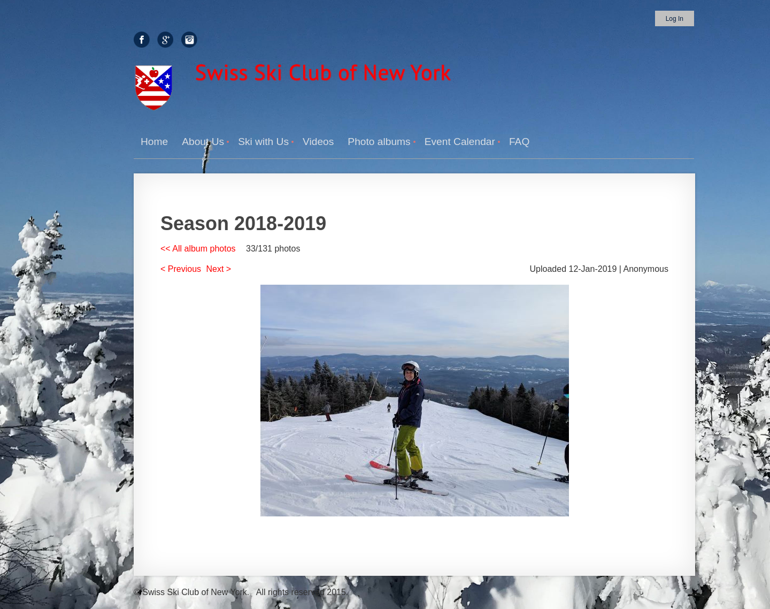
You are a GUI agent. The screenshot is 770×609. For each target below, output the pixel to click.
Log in (674, 18)
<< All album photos (198, 248)
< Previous (180, 268)
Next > (219, 268)
